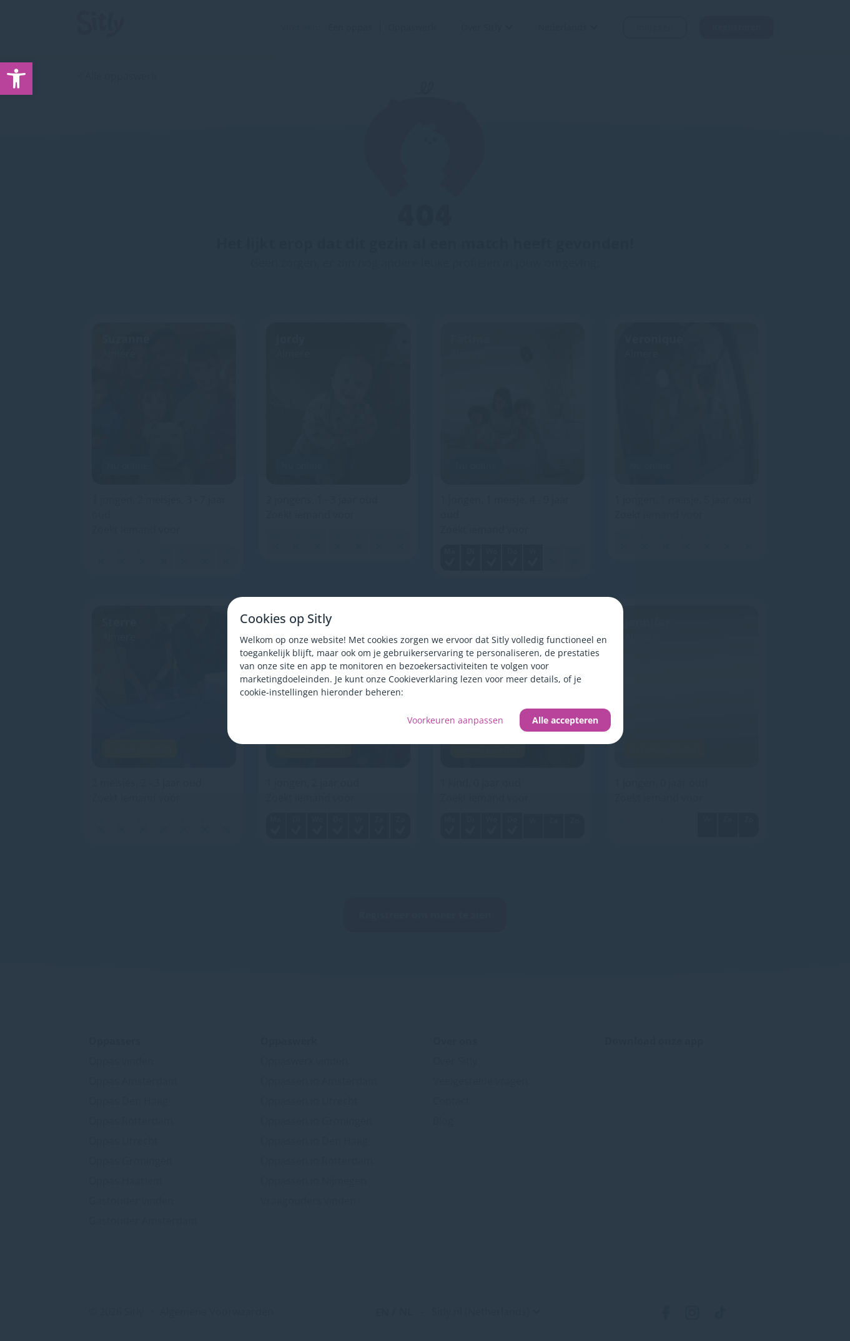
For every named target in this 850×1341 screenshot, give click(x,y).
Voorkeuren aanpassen (455, 720)
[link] (16, 78)
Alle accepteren (565, 720)
